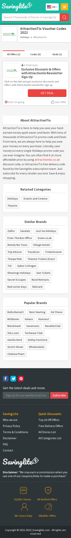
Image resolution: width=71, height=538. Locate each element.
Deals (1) (57, 54)
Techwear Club (34, 333)
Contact (8, 450)
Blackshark (14, 326)
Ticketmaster (53, 252)
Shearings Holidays (19, 273)
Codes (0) (35, 54)
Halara (29, 319)
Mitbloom (13, 319)
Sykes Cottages (26, 265)
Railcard (37, 286)
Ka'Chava (56, 312)
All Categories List (50, 438)
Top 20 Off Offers (48, 420)
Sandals (25, 231)
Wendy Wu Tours (17, 245)
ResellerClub (52, 326)
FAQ (5, 444)
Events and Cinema (35, 198)
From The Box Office (19, 238)
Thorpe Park (14, 259)
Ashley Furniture (37, 340)
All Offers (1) (13, 54)
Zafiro (11, 231)
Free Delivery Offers (50, 426)
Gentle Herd (14, 340)
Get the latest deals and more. (24, 388)
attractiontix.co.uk (47, 159)
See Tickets (43, 273)
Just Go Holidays (46, 231)
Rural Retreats (40, 279)
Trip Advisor (14, 252)
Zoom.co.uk (44, 238)
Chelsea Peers (16, 354)
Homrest (43, 319)
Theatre (12, 205)
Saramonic (32, 326)
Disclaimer (9, 438)
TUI (9, 265)
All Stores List (47, 432)
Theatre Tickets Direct (41, 259)
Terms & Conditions (15, 432)
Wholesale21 (36, 347)
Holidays (24, 37)
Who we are (10, 420)
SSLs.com (13, 333)
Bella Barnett (15, 312)
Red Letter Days (17, 286)
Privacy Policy (11, 426)
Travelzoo (33, 252)
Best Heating (37, 312)
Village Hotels (41, 245)
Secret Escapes (16, 279)
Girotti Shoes (15, 347)
